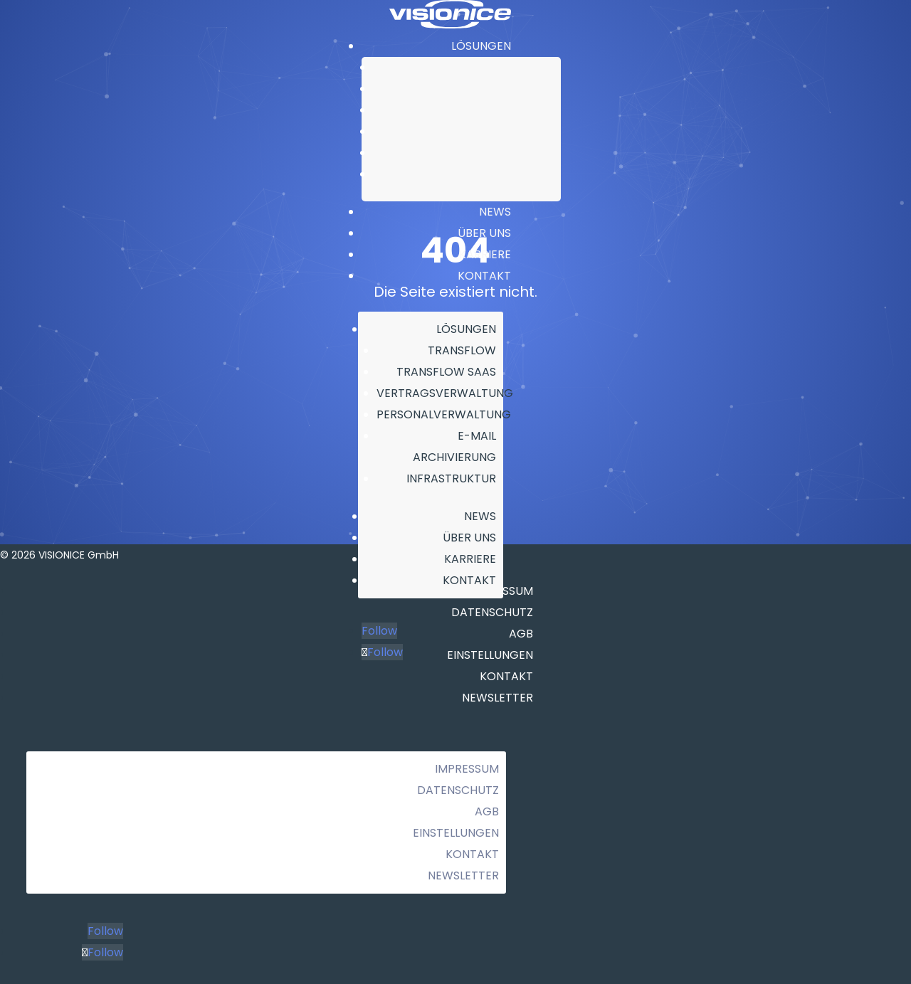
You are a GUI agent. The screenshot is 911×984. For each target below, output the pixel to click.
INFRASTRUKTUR (524, 174)
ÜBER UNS (484, 233)
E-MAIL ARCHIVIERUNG (509, 153)
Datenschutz (458, 790)
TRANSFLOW (531, 67)
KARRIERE (485, 254)
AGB (487, 811)
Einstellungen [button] (456, 833)
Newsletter (497, 697)
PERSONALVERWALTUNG (504, 132)
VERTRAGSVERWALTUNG (504, 110)
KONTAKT (484, 276)
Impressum (467, 769)
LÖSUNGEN (481, 46)
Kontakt (472, 854)
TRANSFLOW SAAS (518, 89)
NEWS (495, 211)
